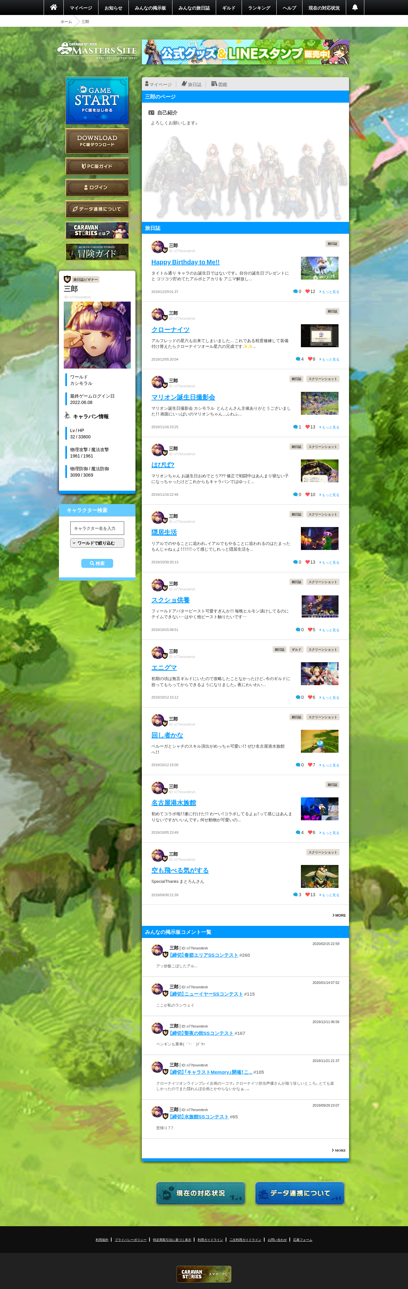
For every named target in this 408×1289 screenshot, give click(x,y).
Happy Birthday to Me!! (185, 261)
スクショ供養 (170, 599)
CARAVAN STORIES (204, 1274)
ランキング (259, 7)
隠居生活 (164, 532)
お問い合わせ (277, 1239)
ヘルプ (289, 7)
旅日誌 (194, 84)
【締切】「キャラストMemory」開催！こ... (211, 1071)
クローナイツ (170, 329)
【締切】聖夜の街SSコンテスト (202, 1032)
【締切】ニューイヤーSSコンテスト (206, 993)
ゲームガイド (97, 251)
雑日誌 (332, 243)
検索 (100, 563)
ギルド (229, 7)
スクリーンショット (323, 378)
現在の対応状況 (324, 7)
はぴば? (162, 464)
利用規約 (102, 1239)
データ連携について (97, 209)
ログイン (97, 187)
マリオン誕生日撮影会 (183, 396)
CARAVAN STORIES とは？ (97, 230)
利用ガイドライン (210, 1239)
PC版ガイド (97, 166)
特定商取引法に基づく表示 (172, 1239)
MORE (339, 915)
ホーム (66, 21)
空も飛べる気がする (180, 870)
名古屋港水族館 (173, 802)
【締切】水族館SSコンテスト (199, 1116)
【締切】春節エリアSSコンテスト (204, 954)
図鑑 (222, 84)
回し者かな (167, 734)
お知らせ (113, 7)
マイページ (81, 7)
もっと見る (329, 291)
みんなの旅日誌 (194, 7)
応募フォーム (302, 1239)
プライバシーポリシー (131, 1239)
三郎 (173, 245)
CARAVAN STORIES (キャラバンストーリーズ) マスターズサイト (97, 51)
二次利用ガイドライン (245, 1239)
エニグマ (164, 667)
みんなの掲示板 (150, 7)
